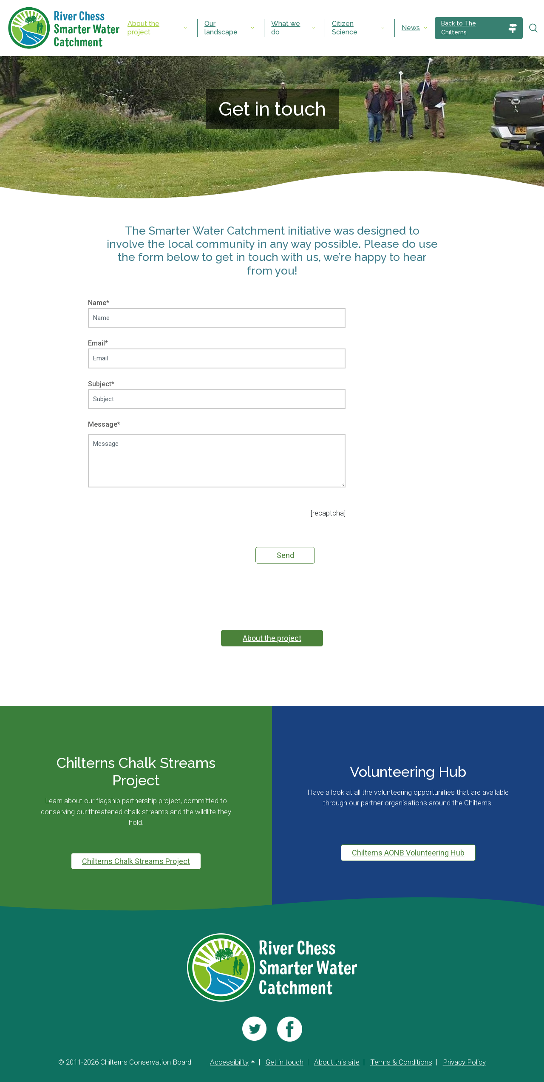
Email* (217, 350)
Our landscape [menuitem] (221, 28)
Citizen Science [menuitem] (344, 28)
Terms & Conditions (401, 1062)
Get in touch (284, 1062)
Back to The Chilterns (458, 28)
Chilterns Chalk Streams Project (136, 861)
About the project (272, 638)
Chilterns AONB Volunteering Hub (408, 852)
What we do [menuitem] (285, 28)
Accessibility (229, 1062)
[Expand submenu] (186, 28)
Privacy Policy (464, 1062)
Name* (217, 310)
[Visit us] (254, 1029)
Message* (217, 454)
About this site (337, 1062)
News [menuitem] (411, 28)
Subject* (217, 391)
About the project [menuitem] (143, 28)
